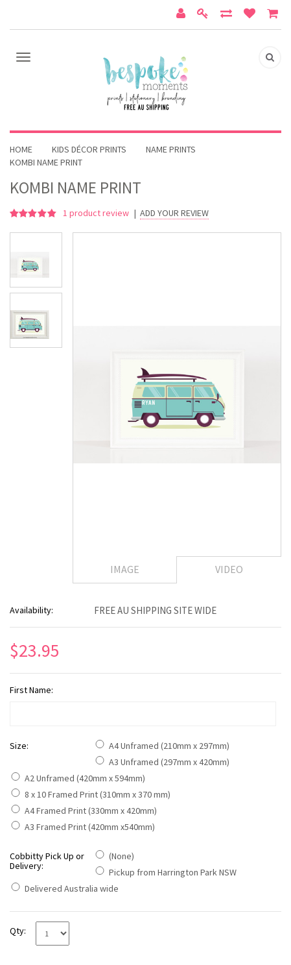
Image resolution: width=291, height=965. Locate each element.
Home (21, 149)
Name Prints (171, 149)
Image (124, 569)
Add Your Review (174, 213)
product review (97, 213)
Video (229, 569)
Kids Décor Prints (89, 149)
